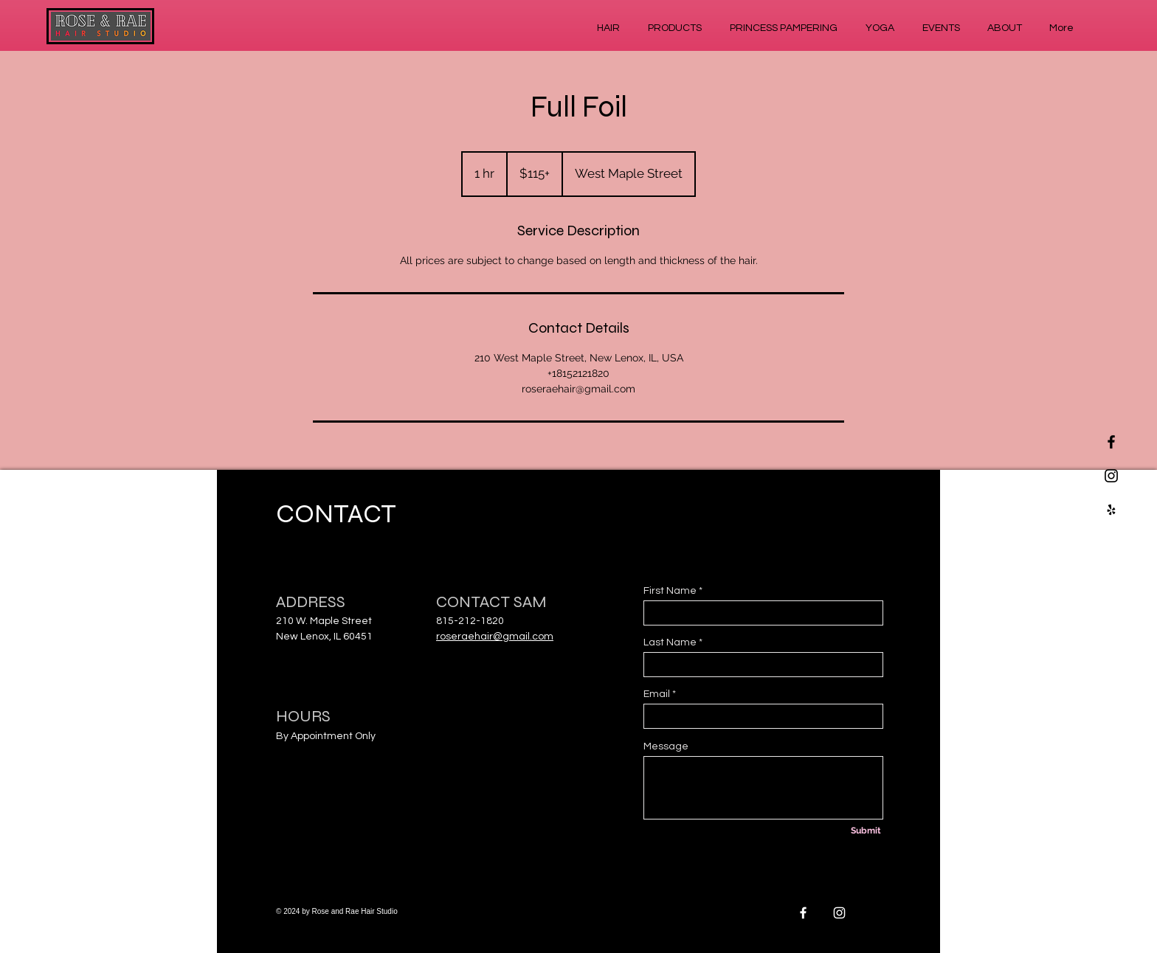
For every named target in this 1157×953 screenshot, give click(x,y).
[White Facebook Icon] (803, 913)
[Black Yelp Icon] (1111, 510)
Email (656, 694)
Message (665, 746)
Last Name (670, 642)
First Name (670, 591)
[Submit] (865, 831)
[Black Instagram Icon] (1111, 476)
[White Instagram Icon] (839, 913)
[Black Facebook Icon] (1111, 442)
